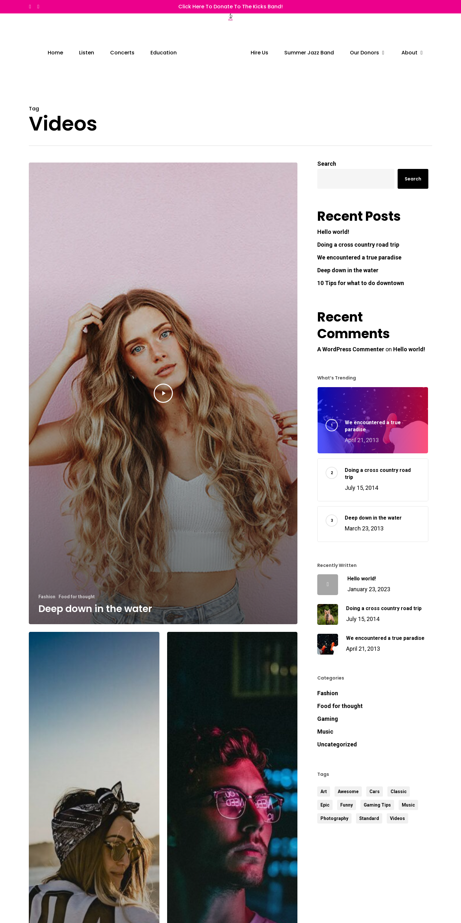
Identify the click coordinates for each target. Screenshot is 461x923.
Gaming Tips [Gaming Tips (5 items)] (377, 805)
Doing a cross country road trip (358, 244)
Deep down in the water (347, 270)
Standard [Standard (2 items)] (369, 818)
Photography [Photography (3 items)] (334, 818)
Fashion (46, 596)
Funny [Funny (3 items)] (346, 805)
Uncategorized (337, 744)
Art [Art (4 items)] (323, 791)
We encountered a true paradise (359, 257)
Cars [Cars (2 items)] (374, 791)
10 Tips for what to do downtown (360, 283)
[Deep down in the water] (163, 393)
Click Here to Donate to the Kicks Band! (230, 6)
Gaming (327, 718)
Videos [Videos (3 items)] (397, 818)
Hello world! (333, 231)
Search (326, 163)
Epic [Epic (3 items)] (324, 805)
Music (325, 731)
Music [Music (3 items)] (408, 805)
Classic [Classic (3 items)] (399, 791)
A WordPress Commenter (350, 349)
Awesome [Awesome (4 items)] (348, 791)
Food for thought (77, 596)
